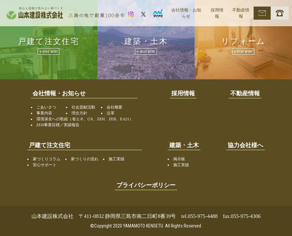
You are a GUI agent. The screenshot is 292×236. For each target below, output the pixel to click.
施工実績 (116, 159)
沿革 (111, 113)
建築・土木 (184, 145)
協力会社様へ (245, 145)
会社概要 (114, 107)
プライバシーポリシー (146, 185)
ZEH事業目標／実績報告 (57, 125)
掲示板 (179, 159)
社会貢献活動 (83, 107)
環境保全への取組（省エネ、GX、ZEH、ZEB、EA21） (84, 119)
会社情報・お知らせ (186, 13)
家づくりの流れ (84, 159)
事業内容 (44, 113)
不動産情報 (240, 13)
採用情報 (217, 13)
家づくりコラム (46, 159)
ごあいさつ (46, 107)
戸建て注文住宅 (49, 145)
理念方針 (79, 113)
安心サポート (44, 165)
